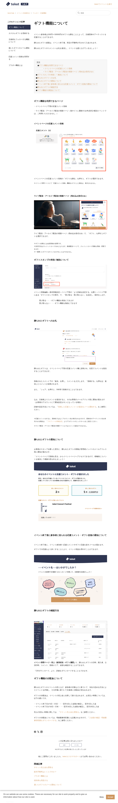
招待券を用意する (41, 777)
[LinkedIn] (41, 728)
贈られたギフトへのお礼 (46, 76)
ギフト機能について (16, 27)
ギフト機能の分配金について (48, 87)
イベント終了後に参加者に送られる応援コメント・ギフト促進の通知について (67, 81)
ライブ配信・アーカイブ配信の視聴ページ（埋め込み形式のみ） (69, 70)
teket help (10, 13)
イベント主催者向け (23, 13)
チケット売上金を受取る (43, 764)
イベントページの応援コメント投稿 (58, 68)
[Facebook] (35, 728)
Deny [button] (102, 797)
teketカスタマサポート (71, 753)
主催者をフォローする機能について (19, 40)
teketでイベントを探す (103, 4)
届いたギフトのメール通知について (19, 49)
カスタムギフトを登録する (19, 33)
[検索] (93, 13)
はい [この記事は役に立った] (64, 741)
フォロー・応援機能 (39, 13)
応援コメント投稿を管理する (19, 58)
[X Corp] (38, 728)
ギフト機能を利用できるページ (51, 65)
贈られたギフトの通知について (49, 79)
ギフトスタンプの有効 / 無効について (52, 73)
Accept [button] (110, 797)
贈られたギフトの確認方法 (47, 84)
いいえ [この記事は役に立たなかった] (76, 741)
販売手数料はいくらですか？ (45, 768)
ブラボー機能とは (15, 65)
